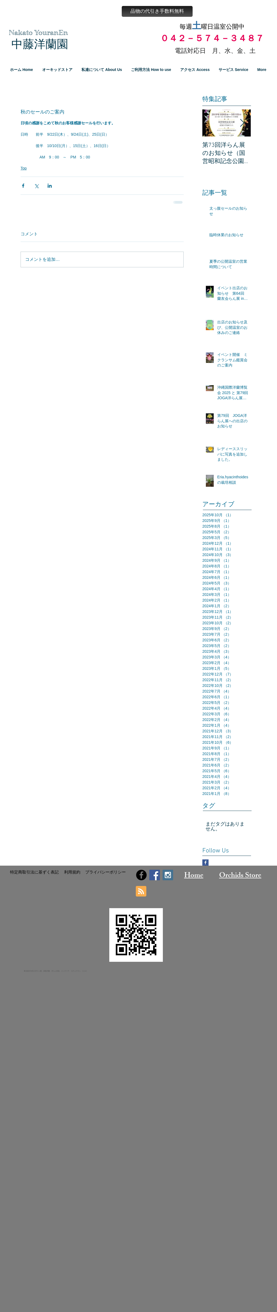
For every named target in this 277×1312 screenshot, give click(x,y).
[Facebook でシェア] (23, 185)
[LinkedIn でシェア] (49, 185)
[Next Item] (242, 123)
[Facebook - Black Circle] (141, 875)
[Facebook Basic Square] (205, 862)
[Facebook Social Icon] (154, 875)
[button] (157, 11)
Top (24, 168)
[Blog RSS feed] (141, 891)
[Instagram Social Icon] (168, 875)
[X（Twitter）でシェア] (36, 185)
